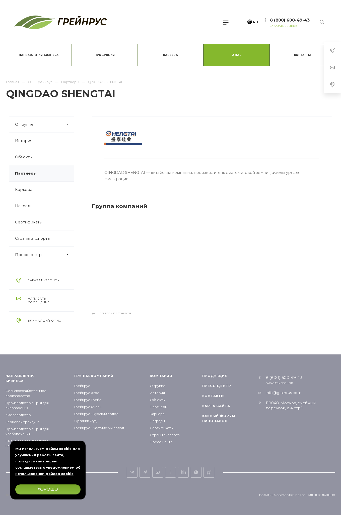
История (23, 140)
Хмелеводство (18, 415)
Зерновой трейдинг (22, 422)
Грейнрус (82, 386)
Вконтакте (132, 472)
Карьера (23, 189)
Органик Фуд (85, 421)
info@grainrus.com (283, 392)
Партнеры (26, 173)
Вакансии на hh (183, 472)
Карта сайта (216, 406)
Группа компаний (93, 376)
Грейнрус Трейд (87, 400)
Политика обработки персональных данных (297, 495)
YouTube (157, 472)
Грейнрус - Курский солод (96, 414)
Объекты (24, 157)
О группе (44, 124)
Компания (161, 376)
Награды (24, 205)
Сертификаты (28, 222)
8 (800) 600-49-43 (290, 20)
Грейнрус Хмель (87, 407)
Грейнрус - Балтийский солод (99, 428)
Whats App (196, 472)
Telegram (145, 472)
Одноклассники (170, 472)
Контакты (213, 396)
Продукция (215, 376)
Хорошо (48, 489)
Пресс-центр (44, 255)
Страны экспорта (32, 238)
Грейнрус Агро (86, 393)
